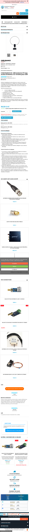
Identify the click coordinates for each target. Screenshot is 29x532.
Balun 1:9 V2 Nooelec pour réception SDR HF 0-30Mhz (14, 322)
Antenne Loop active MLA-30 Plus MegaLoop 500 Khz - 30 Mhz (14, 349)
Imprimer (4, 79)
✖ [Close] (27, 1)
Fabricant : (3, 63)
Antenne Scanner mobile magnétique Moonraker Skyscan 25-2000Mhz (14, 199)
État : (2, 66)
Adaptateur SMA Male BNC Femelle (15, 221)
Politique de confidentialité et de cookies (19, 272)
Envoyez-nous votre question (14, 430)
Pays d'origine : (4, 68)
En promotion (5, 33)
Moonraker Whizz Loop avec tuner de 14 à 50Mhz (14, 374)
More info (22, 2)
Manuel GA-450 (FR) (6, 123)
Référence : (3, 65)
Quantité (3, 111)
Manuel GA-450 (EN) (6, 127)
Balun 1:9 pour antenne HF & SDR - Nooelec (14, 299)
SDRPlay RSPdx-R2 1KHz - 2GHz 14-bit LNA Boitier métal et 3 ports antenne (14, 247)
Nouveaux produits (7, 29)
